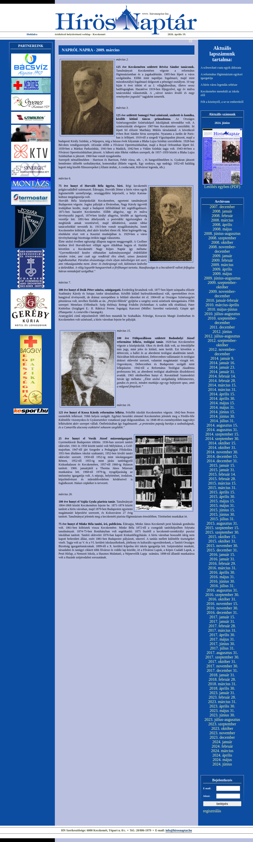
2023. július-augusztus (222, 719)
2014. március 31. (222, 389)
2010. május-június (222, 309)
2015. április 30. (222, 496)
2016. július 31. (222, 586)
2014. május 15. (222, 403)
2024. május (222, 760)
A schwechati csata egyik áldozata (221, 67)
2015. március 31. (222, 488)
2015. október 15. (222, 537)
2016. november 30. (222, 608)
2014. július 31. (222, 421)
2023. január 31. (222, 693)
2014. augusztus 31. (222, 430)
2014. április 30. (222, 398)
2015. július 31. (222, 519)
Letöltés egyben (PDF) (222, 187)
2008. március (222, 220)
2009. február (222, 260)
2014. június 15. (222, 412)
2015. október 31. (222, 541)
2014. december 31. (222, 461)
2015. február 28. (222, 479)
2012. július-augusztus (222, 336)
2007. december (222, 207)
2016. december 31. (222, 612)
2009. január (222, 256)
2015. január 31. (222, 470)
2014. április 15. (222, 394)
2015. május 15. (222, 501)
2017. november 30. (222, 666)
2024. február (222, 746)
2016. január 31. (222, 559)
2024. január (222, 742)
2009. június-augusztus (222, 278)
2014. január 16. (222, 363)
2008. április (222, 224)
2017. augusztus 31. (222, 653)
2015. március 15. (222, 483)
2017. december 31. (222, 670)
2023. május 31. (222, 710)
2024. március (222, 751)
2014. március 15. (222, 385)
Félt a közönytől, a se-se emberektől (222, 102)
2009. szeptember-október (222, 284)
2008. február (222, 216)
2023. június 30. (222, 715)
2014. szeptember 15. (222, 434)
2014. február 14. (222, 376)
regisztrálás (212, 811)
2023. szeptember (222, 724)
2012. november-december (222, 351)
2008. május (222, 229)
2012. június (222, 331)
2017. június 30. (222, 644)
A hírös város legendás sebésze (219, 84)
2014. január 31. (222, 372)
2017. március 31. (222, 630)
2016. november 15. (222, 603)
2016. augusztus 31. (222, 590)
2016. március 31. (222, 568)
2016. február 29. (222, 563)
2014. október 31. (222, 447)
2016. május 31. (222, 577)
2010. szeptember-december (222, 320)
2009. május (222, 274)
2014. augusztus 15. (222, 425)
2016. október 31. (222, 599)
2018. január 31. (222, 675)
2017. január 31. (222, 621)
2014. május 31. (222, 407)
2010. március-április (222, 305)
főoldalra (32, 34)
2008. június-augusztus (222, 233)
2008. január (222, 211)
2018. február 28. (222, 679)
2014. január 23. (222, 367)
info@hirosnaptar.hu (179, 830)
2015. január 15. (222, 465)
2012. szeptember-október (222, 342)
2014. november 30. (222, 452)
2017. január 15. (222, 617)
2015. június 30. (222, 514)
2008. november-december (222, 249)
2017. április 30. (222, 635)
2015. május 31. (222, 505)
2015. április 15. (222, 492)
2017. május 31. (222, 639)
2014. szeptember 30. (222, 438)
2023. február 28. (222, 697)
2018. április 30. (222, 688)
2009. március (222, 265)
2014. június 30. (222, 416)
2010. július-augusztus (222, 314)
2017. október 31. (222, 661)
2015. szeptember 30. (222, 532)
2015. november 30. (222, 545)
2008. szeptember (222, 238)
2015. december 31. (222, 550)
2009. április (222, 269)
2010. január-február (222, 300)
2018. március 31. (222, 684)
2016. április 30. (222, 572)
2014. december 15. (222, 456)
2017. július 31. (222, 648)
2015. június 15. (222, 510)
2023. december (222, 737)
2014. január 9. (222, 358)
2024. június (222, 764)
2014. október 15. (222, 443)
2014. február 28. (222, 381)
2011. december (222, 327)
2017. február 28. (222, 626)
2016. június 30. (222, 581)
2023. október (222, 728)
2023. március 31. (222, 702)
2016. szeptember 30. (222, 595)
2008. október (222, 242)
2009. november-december (222, 293)
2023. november (222, 733)
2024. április (222, 755)
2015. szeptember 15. (222, 528)
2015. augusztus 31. (222, 523)
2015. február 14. (222, 474)
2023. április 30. (222, 706)
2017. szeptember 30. (222, 657)
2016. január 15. (222, 554)
